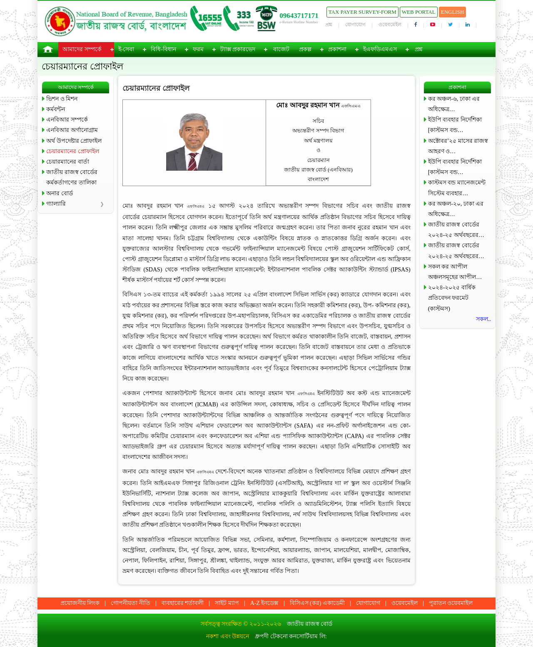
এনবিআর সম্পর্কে (67, 120)
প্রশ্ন (328, 24)
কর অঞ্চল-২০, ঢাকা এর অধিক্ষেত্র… (456, 209)
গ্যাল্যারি (56, 204)
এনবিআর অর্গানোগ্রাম (72, 130)
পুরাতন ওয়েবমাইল (451, 603)
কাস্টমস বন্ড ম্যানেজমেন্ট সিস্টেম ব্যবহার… (457, 187)
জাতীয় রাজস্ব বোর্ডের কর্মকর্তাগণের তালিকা (71, 177)
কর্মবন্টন (55, 109)
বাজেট (281, 49)
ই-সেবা (126, 49)
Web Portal (419, 12)
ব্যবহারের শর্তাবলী (183, 603)
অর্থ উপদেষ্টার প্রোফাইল (74, 141)
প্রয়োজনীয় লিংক (80, 603)
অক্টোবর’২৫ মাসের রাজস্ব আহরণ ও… (458, 146)
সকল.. (483, 319)
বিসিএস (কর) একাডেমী (317, 603)
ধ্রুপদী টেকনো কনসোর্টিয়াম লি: (290, 636)
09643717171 (299, 16)
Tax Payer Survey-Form (362, 12)
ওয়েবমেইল (390, 24)
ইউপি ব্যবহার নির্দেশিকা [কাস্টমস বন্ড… (455, 125)
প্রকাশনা (337, 49)
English (452, 12)
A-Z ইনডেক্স (264, 603)
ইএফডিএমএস (380, 49)
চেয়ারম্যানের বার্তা (67, 162)
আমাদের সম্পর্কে (82, 49)
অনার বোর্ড (59, 193)
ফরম (198, 49)
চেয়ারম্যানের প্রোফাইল (72, 151)
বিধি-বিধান (163, 49)
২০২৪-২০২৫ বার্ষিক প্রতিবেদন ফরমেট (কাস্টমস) (452, 297)
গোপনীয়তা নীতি (130, 603)
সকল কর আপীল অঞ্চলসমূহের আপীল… (455, 272)
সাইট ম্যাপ (227, 603)
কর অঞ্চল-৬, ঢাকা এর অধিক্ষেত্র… (454, 104)
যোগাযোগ (355, 24)
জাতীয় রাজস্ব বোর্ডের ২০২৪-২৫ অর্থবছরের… (456, 229)
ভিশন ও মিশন (61, 99)
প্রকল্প (305, 49)
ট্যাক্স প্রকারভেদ (238, 49)
